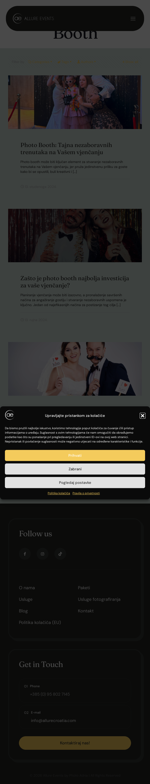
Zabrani (75, 547)
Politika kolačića (59, 572)
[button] (142, 493)
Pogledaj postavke (75, 560)
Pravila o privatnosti (86, 572)
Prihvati (75, 533)
